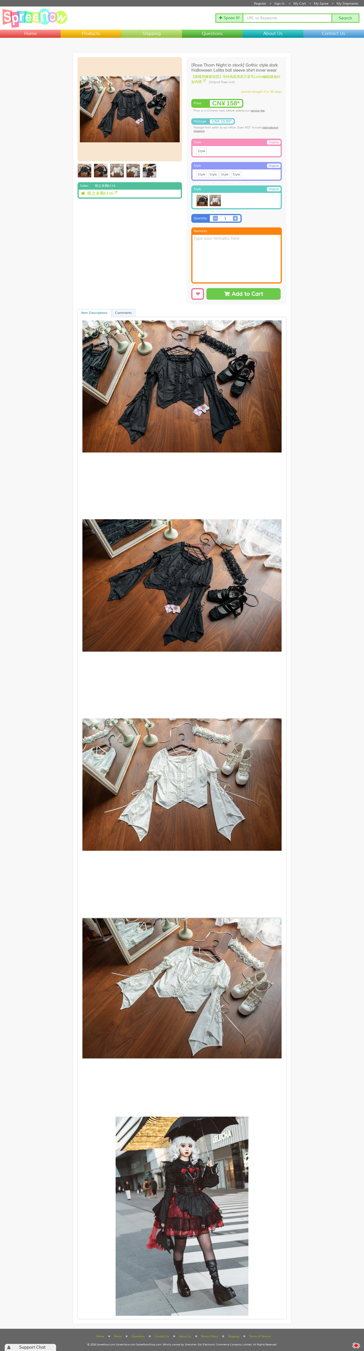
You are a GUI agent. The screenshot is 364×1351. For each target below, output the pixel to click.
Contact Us (333, 33)
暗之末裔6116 (97, 193)
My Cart (299, 4)
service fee (257, 110)
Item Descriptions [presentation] (94, 313)
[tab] (94, 313)
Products (91, 33)
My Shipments (347, 4)
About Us (273, 33)
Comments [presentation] (123, 313)
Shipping (151, 33)
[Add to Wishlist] (197, 294)
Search (345, 18)
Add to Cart (243, 294)
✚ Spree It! (229, 18)
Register (260, 4)
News (117, 1336)
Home (30, 33)
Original (274, 142)
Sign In (279, 4)
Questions (212, 33)
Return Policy (209, 1336)
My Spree (321, 4)
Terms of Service (260, 1336)
